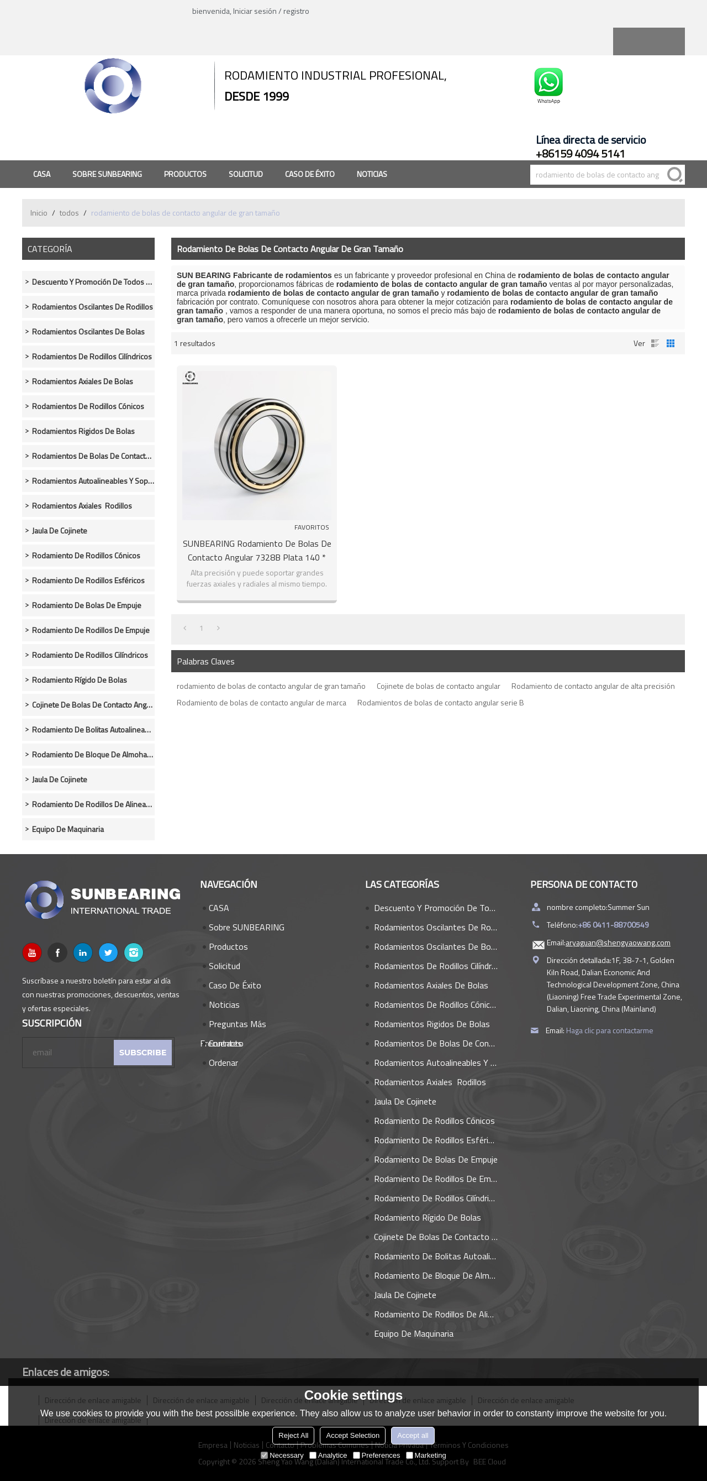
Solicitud (246, 174)
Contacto (226, 1043)
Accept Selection (352, 1435)
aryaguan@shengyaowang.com (618, 942)
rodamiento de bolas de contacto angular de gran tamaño (271, 686)
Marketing (426, 1455)
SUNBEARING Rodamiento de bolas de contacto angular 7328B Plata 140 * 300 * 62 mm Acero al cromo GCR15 (257, 550)
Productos (185, 174)
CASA (41, 174)
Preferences (376, 1455)
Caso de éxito (310, 174)
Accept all (412, 1435)
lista (655, 343)
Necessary (282, 1455)
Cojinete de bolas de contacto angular (438, 686)
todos (69, 212)
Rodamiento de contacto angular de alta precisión (593, 686)
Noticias (372, 174)
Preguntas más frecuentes (233, 1025)
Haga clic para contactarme (609, 1030)
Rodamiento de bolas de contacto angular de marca (261, 702)
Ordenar (223, 1062)
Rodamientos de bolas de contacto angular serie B (440, 702)
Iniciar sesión (255, 11)
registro (296, 11)
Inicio (39, 212)
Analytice (328, 1455)
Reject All (293, 1435)
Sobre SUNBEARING (107, 174)
